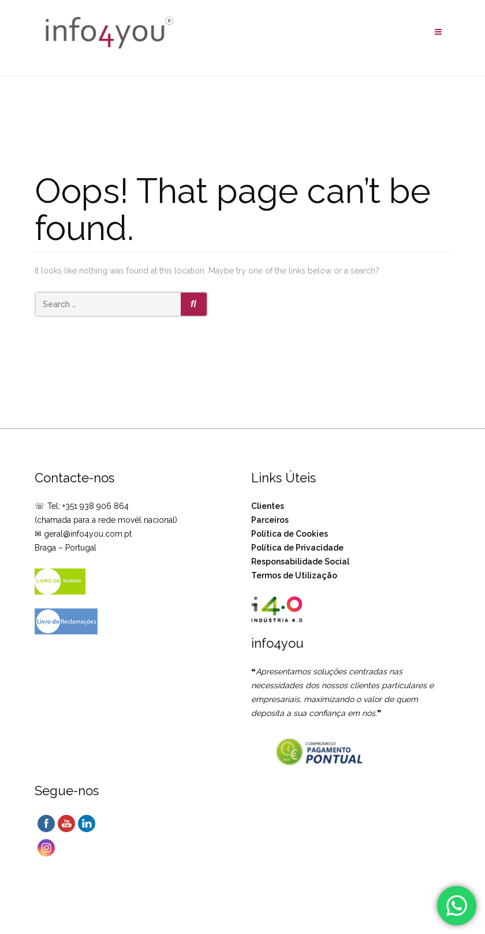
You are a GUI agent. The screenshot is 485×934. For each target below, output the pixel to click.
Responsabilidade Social (300, 561)
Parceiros (270, 520)
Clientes (267, 506)
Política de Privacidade (297, 547)
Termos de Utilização (294, 575)
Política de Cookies (289, 533)
